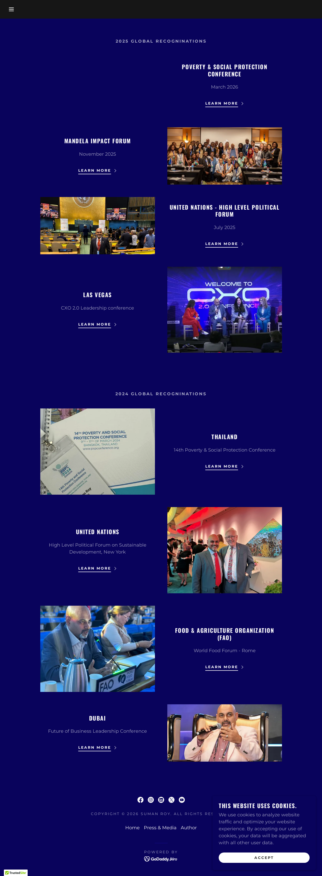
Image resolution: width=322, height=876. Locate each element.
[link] (140, 800)
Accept (264, 857)
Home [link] (132, 828)
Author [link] (189, 828)
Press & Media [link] (160, 828)
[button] (16, 9)
